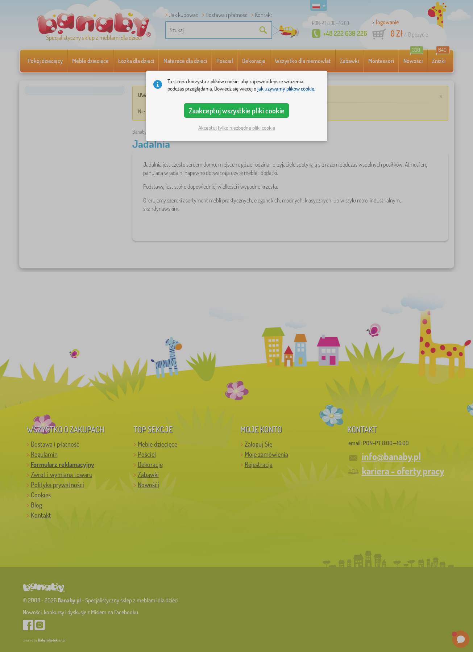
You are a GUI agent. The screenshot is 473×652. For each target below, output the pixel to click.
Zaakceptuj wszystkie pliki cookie (237, 110)
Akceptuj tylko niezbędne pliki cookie (236, 127)
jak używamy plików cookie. (286, 88)
